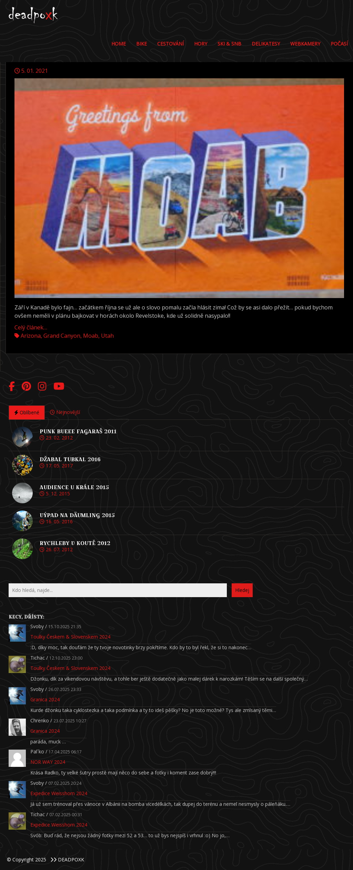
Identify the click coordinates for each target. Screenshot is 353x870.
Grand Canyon (61, 335)
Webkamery (305, 43)
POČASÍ (339, 43)
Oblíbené (26, 412)
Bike (141, 43)
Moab (90, 335)
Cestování (170, 43)
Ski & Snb (229, 43)
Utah (107, 335)
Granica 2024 (45, 699)
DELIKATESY (266, 43)
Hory (200, 43)
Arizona (31, 335)
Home (118, 43)
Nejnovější (65, 412)
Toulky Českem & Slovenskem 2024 (70, 636)
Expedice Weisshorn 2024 (58, 793)
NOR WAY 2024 (47, 762)
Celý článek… (30, 327)
